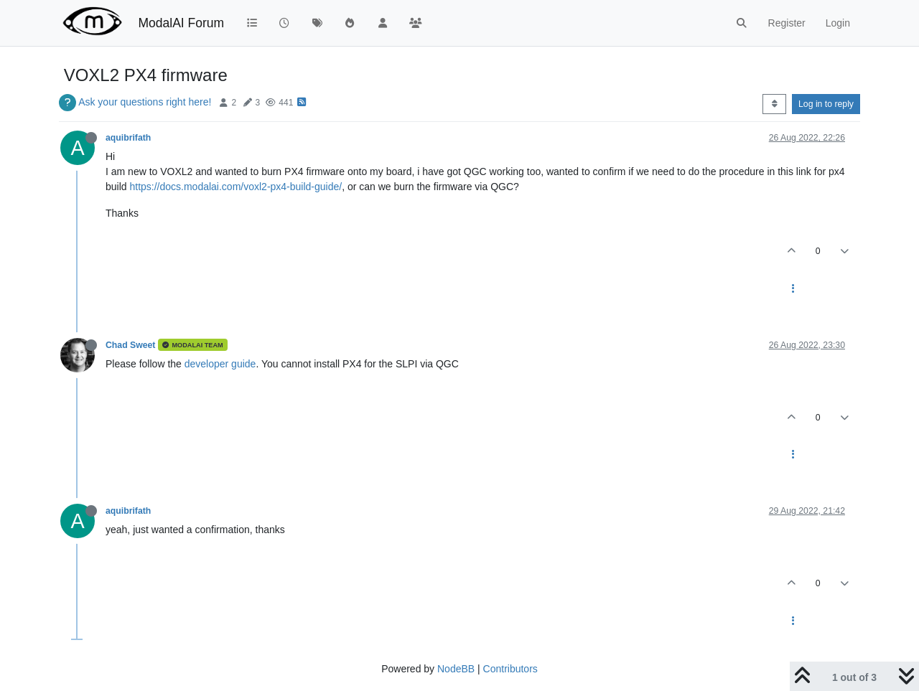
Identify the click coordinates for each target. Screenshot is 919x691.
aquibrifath (128, 138)
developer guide (220, 364)
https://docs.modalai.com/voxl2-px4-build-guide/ (235, 186)
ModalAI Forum (181, 23)
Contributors (510, 668)
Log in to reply (826, 104)
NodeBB (456, 668)
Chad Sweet (130, 345)
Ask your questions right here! (144, 102)
